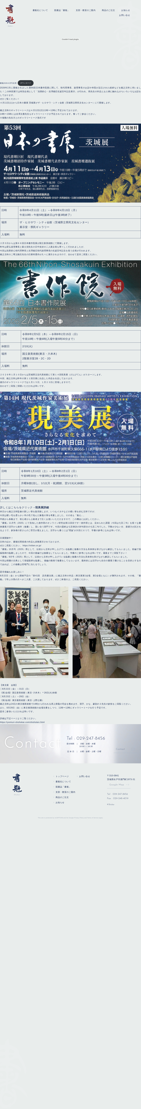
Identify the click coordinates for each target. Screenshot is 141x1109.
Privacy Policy (79, 818)
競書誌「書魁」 (62, 10)
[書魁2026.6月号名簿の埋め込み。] (70, 39)
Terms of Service (93, 818)
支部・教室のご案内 (86, 10)
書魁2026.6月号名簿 (8, 83)
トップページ (62, 776)
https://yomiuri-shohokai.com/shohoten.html (22, 722)
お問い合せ (124, 15)
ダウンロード (25, 83)
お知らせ (125, 10)
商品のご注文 (108, 10)
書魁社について (40, 10)
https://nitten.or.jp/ (32, 545)
